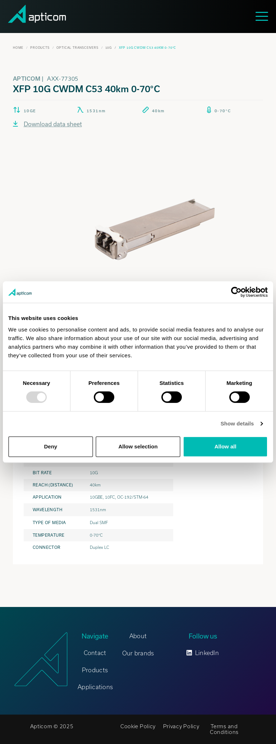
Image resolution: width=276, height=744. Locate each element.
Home (18, 48)
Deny (50, 446)
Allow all (225, 446)
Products (39, 48)
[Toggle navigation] (264, 16)
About (138, 636)
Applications (95, 687)
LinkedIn (203, 653)
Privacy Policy (181, 726)
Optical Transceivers (77, 48)
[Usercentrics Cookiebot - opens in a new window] (236, 292)
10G (108, 48)
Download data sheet (47, 124)
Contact (95, 653)
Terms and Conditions (224, 729)
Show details (237, 423)
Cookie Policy (138, 726)
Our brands (138, 653)
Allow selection (137, 446)
